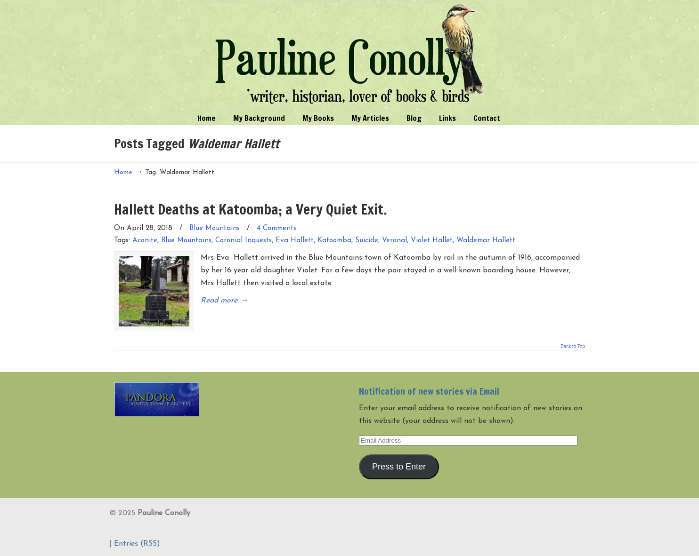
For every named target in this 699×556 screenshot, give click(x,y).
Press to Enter (399, 466)
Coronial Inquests (243, 240)
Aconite (144, 240)
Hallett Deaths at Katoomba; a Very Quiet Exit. (250, 209)
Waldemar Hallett (485, 240)
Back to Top (573, 346)
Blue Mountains (214, 228)
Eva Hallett (295, 240)
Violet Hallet (432, 240)
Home (123, 172)
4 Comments (276, 228)
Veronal (394, 240)
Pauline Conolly (349, 54)
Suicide (366, 240)
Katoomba (334, 240)
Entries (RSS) (137, 544)
